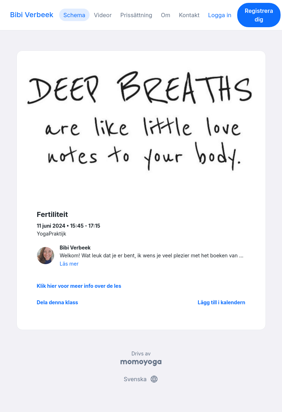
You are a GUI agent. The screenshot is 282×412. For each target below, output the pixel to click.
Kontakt (189, 15)
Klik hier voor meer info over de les (79, 286)
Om (165, 15)
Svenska (141, 379)
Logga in (219, 15)
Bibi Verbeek (31, 14)
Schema (74, 15)
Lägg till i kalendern (221, 302)
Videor (103, 15)
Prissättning (136, 15)
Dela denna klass (57, 302)
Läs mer (69, 264)
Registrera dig (259, 15)
